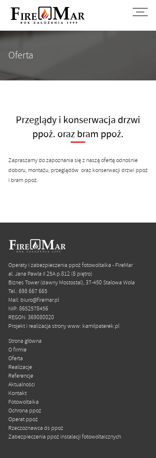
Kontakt (17, 393)
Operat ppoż (23, 420)
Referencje (20, 376)
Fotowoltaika (23, 402)
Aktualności (21, 385)
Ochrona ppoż (24, 411)
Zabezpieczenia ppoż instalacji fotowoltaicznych (64, 437)
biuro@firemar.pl (39, 300)
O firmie (17, 350)
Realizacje (20, 367)
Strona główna (25, 341)
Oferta (15, 359)
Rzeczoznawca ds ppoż (35, 428)
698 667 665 (33, 292)
